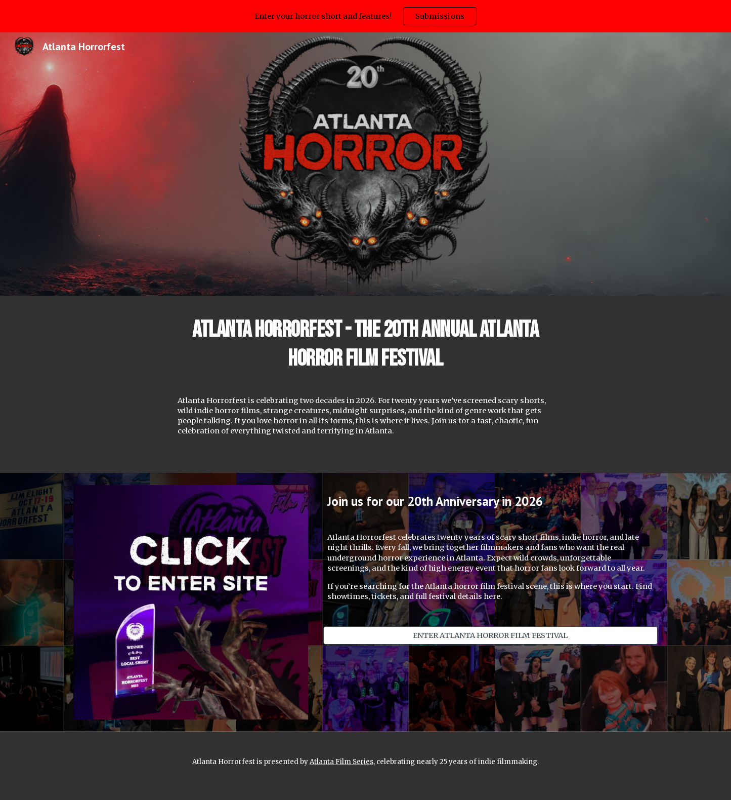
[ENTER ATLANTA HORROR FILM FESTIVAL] (490, 635)
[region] (365, 16)
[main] (366, 344)
